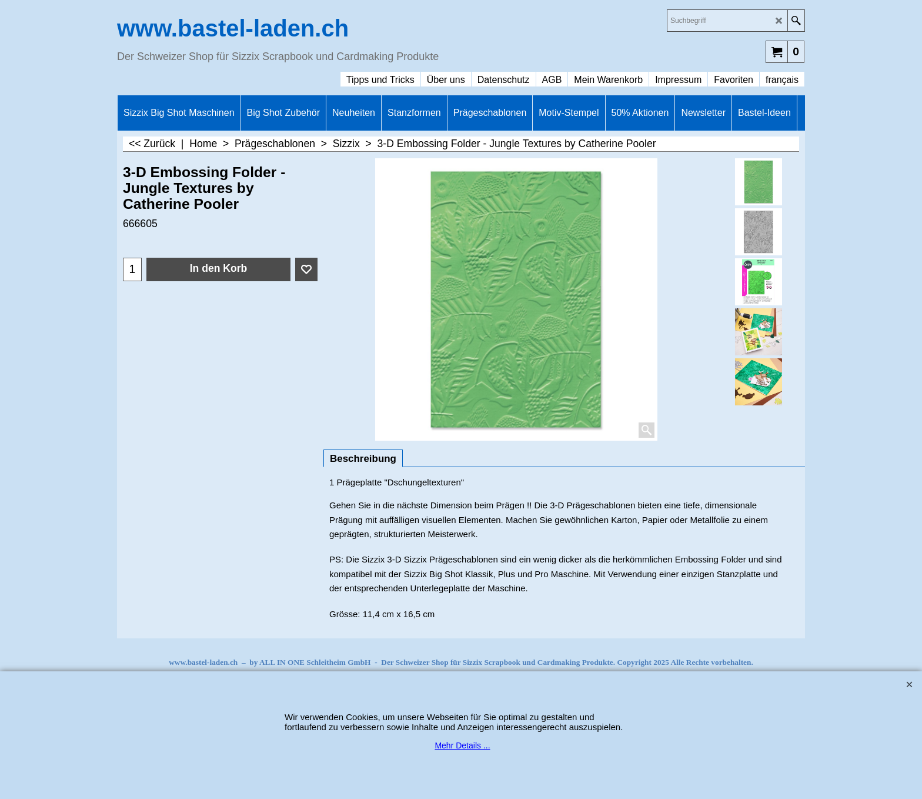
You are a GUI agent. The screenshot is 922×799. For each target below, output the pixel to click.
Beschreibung (363, 458)
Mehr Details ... (462, 745)
